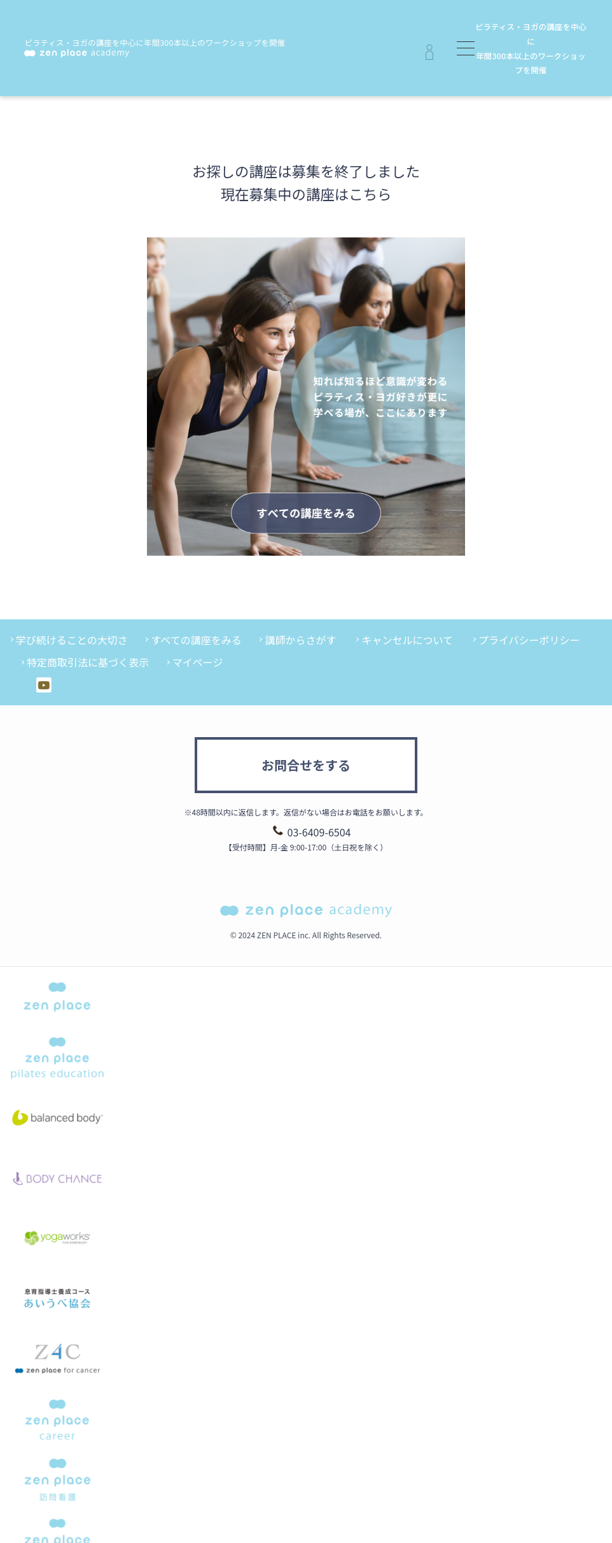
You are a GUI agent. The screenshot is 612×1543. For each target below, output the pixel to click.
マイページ (197, 662)
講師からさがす (300, 639)
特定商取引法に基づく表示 (88, 662)
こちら (370, 193)
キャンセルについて (407, 639)
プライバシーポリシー (529, 639)
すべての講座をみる (196, 639)
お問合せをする (306, 765)
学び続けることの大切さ (72, 639)
